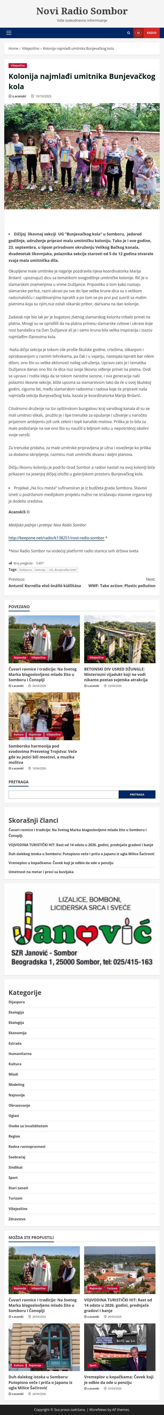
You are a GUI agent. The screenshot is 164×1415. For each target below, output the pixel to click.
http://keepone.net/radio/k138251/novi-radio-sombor (56, 537)
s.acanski (19, 96)
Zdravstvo (17, 1219)
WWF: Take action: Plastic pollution (118, 582)
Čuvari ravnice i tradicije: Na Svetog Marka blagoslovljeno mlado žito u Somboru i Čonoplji (43, 674)
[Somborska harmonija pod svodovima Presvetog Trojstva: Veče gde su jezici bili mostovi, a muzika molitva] (44, 716)
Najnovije (20, 657)
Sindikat (16, 1167)
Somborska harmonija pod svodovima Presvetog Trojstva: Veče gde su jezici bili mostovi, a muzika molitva (43, 754)
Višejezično (18, 65)
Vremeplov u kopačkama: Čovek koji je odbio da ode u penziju (61, 862)
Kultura (18, 734)
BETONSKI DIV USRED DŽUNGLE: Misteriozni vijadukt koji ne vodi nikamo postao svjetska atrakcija (116, 674)
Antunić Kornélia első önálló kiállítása (45, 582)
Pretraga (18, 781)
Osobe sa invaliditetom (28, 1126)
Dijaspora (17, 1002)
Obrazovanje (19, 1105)
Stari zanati (18, 1188)
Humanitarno (20, 1053)
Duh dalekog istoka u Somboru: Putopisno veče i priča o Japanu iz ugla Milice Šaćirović (82, 853)
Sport (13, 1177)
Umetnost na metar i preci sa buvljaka (41, 871)
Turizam (15, 1198)
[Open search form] (128, 33)
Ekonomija (17, 1033)
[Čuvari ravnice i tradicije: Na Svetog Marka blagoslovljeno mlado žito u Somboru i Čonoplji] (44, 639)
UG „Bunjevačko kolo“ (63, 570)
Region (14, 1136)
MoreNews (98, 1409)
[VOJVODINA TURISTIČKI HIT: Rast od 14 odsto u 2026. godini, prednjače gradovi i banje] (119, 1270)
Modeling (16, 1084)
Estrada (15, 1043)
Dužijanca (25, 570)
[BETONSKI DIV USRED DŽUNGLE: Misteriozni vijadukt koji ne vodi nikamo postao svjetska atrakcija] (119, 639)
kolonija (40, 570)
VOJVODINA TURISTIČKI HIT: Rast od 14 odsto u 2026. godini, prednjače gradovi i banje (81, 844)
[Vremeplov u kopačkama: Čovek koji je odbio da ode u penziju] (119, 1347)
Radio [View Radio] (145, 33)
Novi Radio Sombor (82, 10)
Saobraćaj (17, 1157)
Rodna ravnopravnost (27, 1146)
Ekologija (16, 1012)
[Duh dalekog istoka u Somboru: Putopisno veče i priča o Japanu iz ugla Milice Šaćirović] (44, 1347)
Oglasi (14, 1115)
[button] (8, 32)
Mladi (13, 1074)
